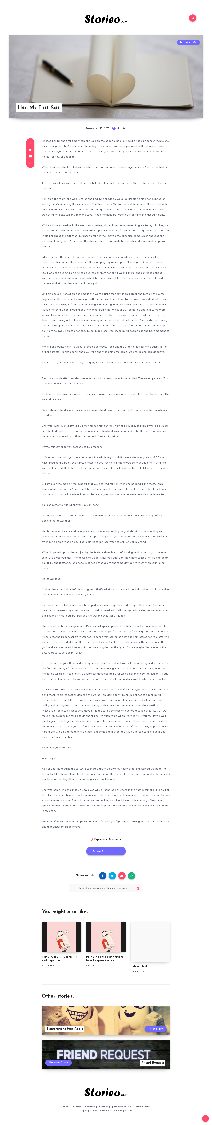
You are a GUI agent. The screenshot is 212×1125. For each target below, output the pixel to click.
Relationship (115, 839)
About (66, 1106)
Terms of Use (142, 1106)
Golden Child (139, 967)
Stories (77, 1106)
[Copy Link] (106, 888)
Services (90, 1106)
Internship (104, 1106)
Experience (100, 839)
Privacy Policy (122, 1106)
